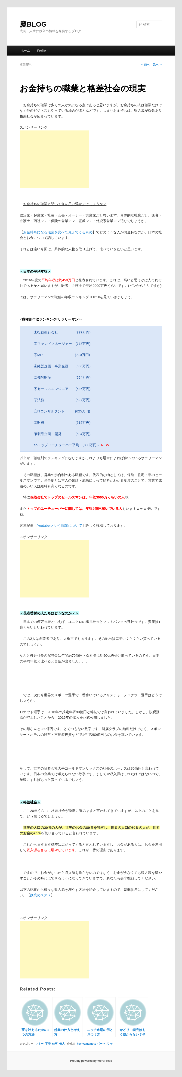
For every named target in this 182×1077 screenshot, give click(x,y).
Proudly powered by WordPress (91, 1060)
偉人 (62, 1043)
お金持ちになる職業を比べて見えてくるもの (58, 232)
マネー (39, 1043)
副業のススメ (40, 895)
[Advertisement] (54, 159)
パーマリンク (105, 1043)
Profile (41, 50)
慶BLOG (33, 24)
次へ (157, 64)
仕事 (55, 1043)
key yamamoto (86, 1043)
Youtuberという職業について (59, 525)
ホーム (25, 50)
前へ (145, 64)
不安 (48, 1043)
